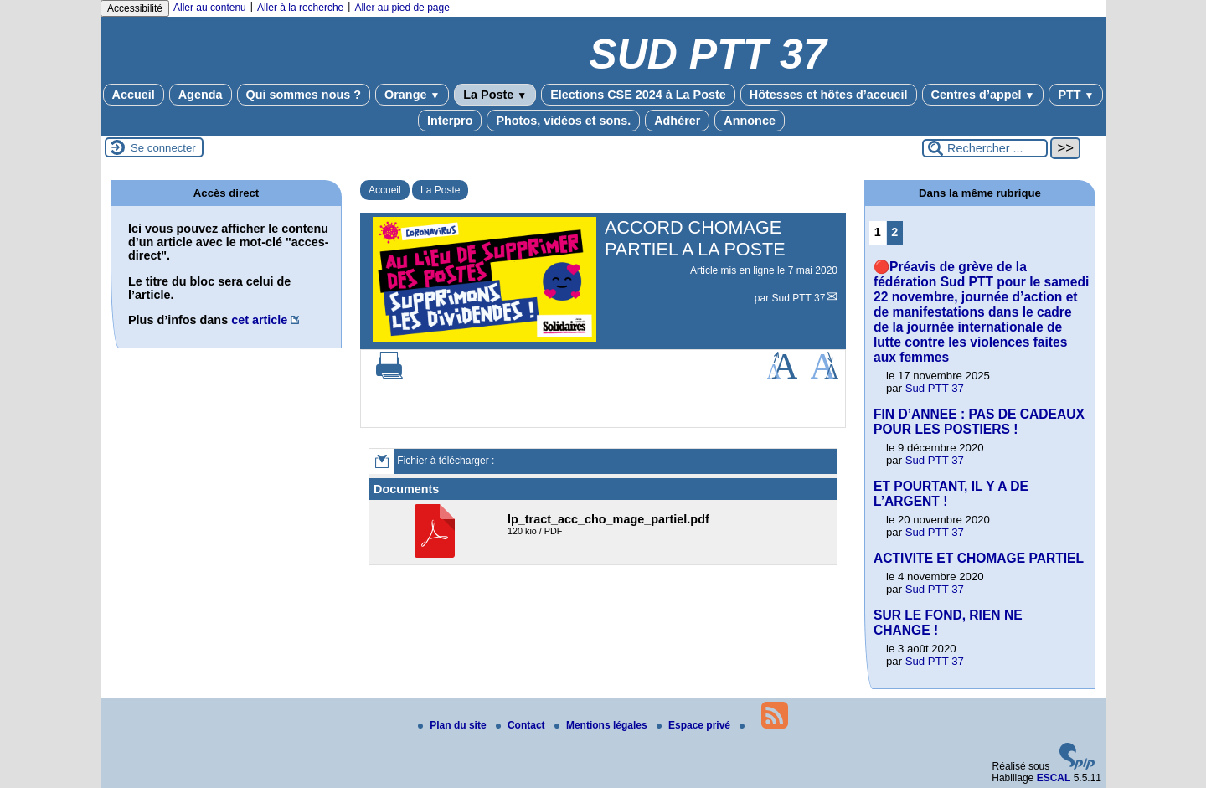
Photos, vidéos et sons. (563, 120)
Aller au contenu (209, 7)
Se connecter (163, 148)
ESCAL (1054, 778)
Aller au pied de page (401, 7)
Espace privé (695, 725)
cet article (259, 320)
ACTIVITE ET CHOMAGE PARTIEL (979, 558)
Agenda (200, 94)
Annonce (750, 120)
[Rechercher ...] (985, 148)
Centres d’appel (983, 94)
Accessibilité (134, 8)
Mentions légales (602, 725)
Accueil (133, 94)
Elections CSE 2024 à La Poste (638, 94)
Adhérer (677, 120)
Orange (412, 94)
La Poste (495, 94)
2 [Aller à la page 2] (894, 232)
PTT (1076, 94)
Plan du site (453, 725)
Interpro (449, 120)
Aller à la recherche (300, 7)
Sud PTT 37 (799, 298)
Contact (522, 725)
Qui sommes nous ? (304, 94)
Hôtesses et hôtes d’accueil (829, 94)
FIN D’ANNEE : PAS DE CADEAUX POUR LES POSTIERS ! (979, 421)
